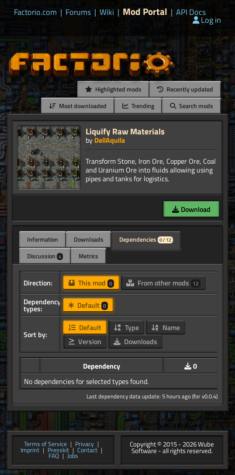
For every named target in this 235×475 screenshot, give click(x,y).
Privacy (84, 444)
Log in (207, 20)
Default (88, 305)
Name (165, 327)
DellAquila (109, 140)
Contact (87, 450)
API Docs (191, 12)
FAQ (53, 456)
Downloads (89, 239)
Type (126, 327)
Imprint (30, 450)
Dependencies (146, 239)
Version (85, 341)
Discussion (45, 255)
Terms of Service (45, 444)
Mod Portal (145, 11)
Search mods (191, 105)
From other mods (163, 283)
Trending (138, 105)
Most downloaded (78, 105)
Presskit (58, 450)
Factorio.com (35, 12)
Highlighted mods (113, 89)
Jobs (72, 456)
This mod (91, 283)
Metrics (88, 255)
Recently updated (185, 89)
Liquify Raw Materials (125, 131)
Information (42, 239)
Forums (78, 12)
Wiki (107, 12)
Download (191, 209)
